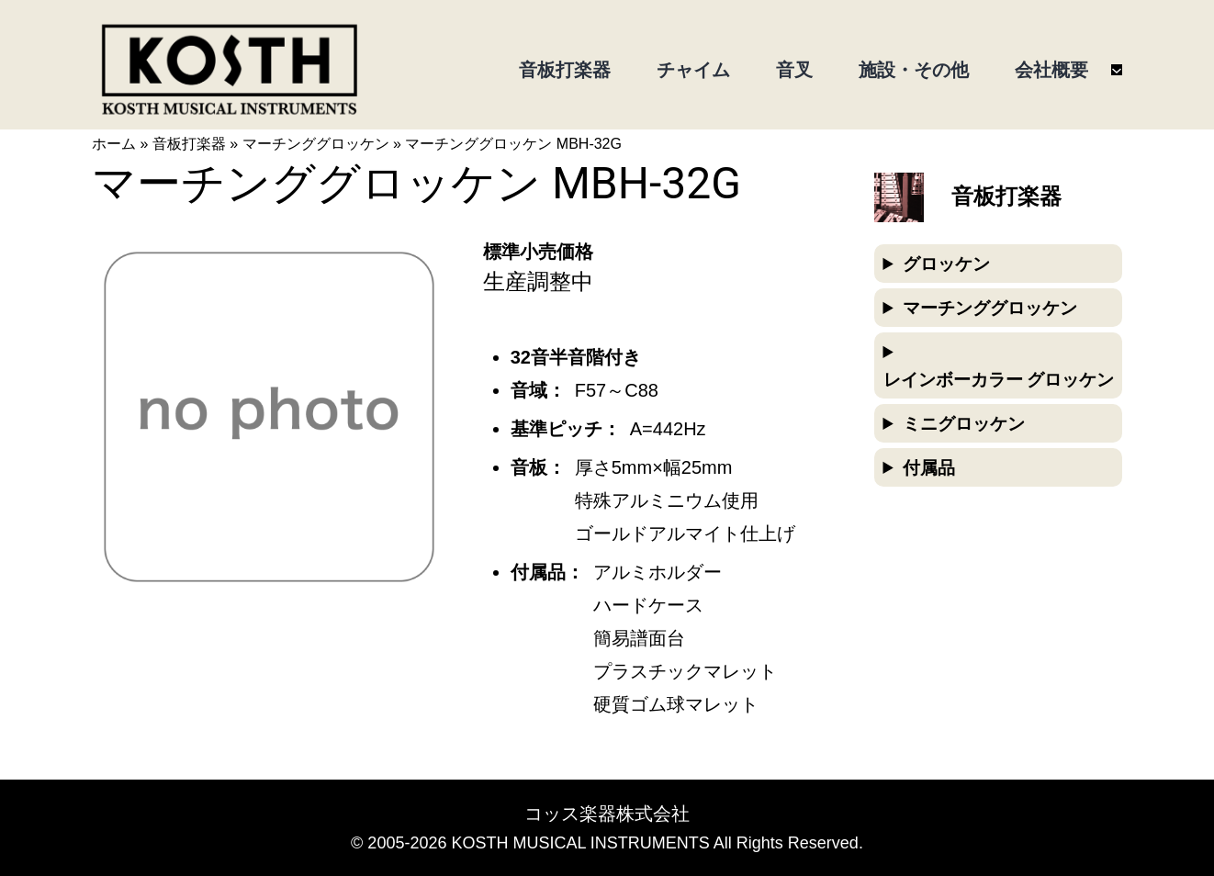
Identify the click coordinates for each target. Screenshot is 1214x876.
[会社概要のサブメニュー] (1116, 69)
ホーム (114, 144)
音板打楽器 (189, 144)
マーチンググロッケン (315, 144)
